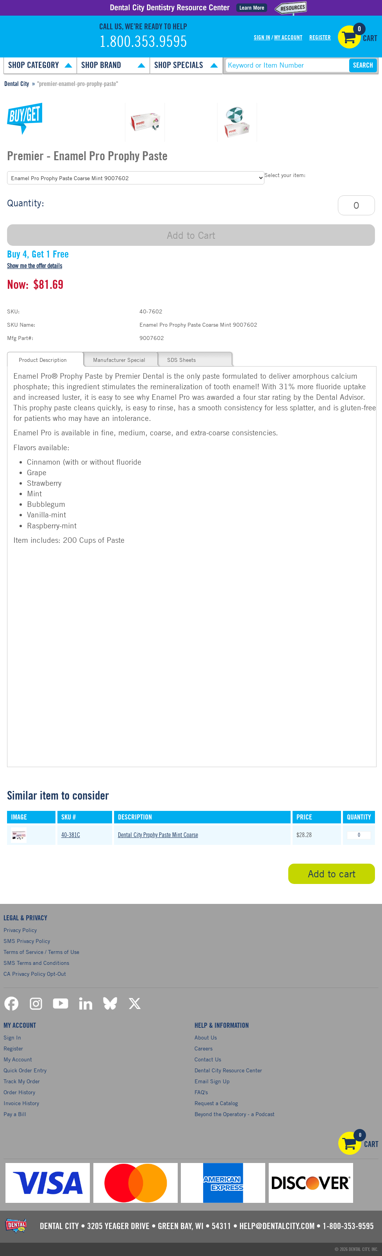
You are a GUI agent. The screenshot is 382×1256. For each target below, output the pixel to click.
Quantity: (25, 203)
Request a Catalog (216, 1103)
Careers (203, 1048)
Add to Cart (191, 235)
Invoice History (21, 1103)
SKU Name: (21, 324)
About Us (206, 1037)
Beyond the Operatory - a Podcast (235, 1114)
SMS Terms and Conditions (36, 962)
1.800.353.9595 (143, 42)
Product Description (43, 359)
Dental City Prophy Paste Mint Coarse (158, 835)
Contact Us (208, 1059)
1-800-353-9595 (348, 1226)
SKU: (13, 311)
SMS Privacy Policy (27, 941)
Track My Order (22, 1081)
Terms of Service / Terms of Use (41, 951)
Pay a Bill (15, 1114)
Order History (19, 1092)
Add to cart (331, 874)
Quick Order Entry (25, 1070)
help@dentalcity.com (276, 1226)
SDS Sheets (181, 359)
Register (320, 38)
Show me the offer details (34, 266)
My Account (288, 38)
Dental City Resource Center (228, 1070)
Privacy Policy (20, 930)
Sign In (262, 38)
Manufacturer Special (119, 359)
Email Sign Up (212, 1081)
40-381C (70, 835)
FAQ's (201, 1092)
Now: (18, 285)
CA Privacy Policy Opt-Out (35, 973)
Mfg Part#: (20, 338)
